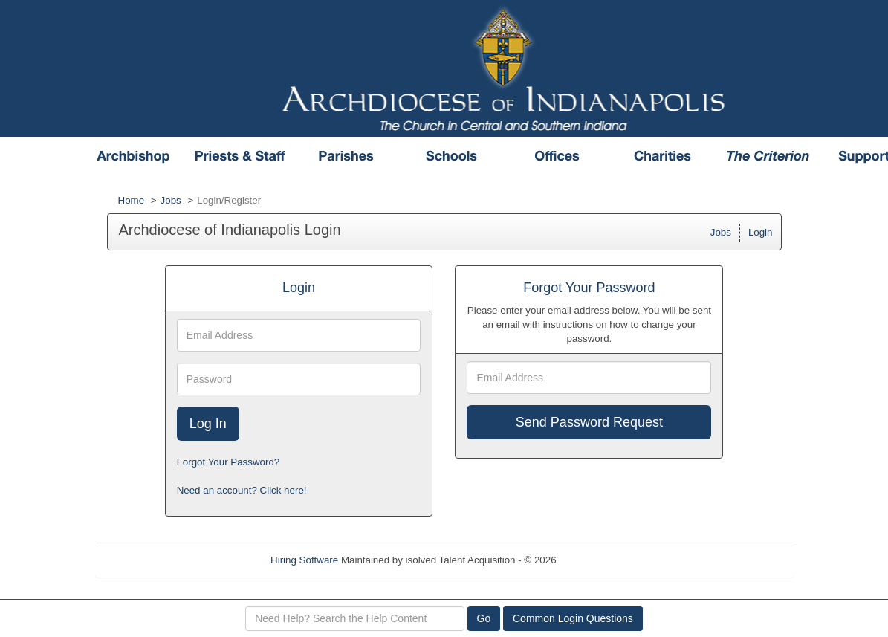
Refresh (600, 560)
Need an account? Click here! (242, 490)
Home (131, 200)
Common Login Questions (573, 618)
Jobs (171, 200)
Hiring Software (304, 560)
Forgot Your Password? (228, 462)
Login (760, 232)
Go (484, 618)
